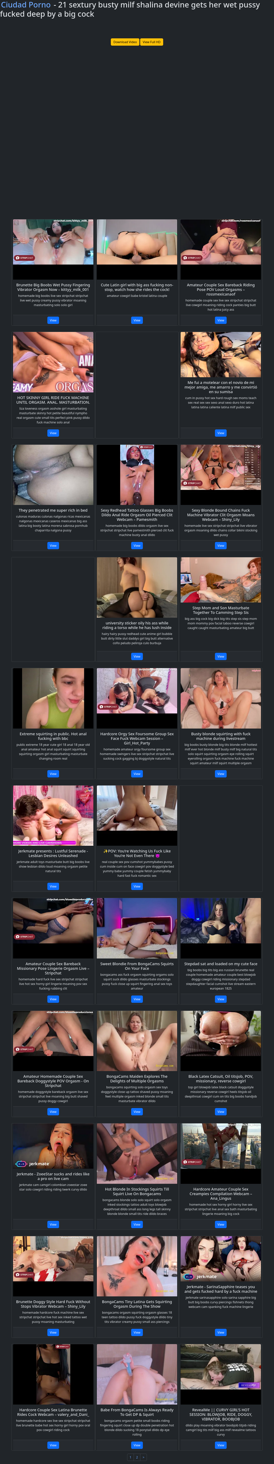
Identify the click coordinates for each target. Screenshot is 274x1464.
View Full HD (151, 42)
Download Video (125, 42)
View (53, 320)
